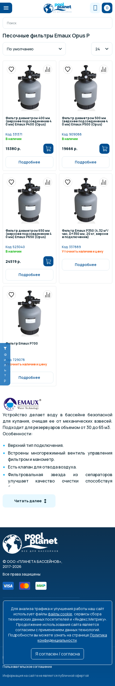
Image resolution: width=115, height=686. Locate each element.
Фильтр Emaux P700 (22, 344)
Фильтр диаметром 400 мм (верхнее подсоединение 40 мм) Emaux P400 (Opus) (29, 122)
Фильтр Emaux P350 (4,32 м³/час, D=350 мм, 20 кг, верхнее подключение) (85, 234)
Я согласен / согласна (57, 654)
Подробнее (29, 162)
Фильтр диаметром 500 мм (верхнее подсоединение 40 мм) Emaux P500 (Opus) (85, 122)
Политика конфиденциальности (72, 637)
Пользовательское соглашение (27, 666)
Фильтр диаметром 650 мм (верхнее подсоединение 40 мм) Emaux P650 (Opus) (29, 234)
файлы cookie (60, 613)
